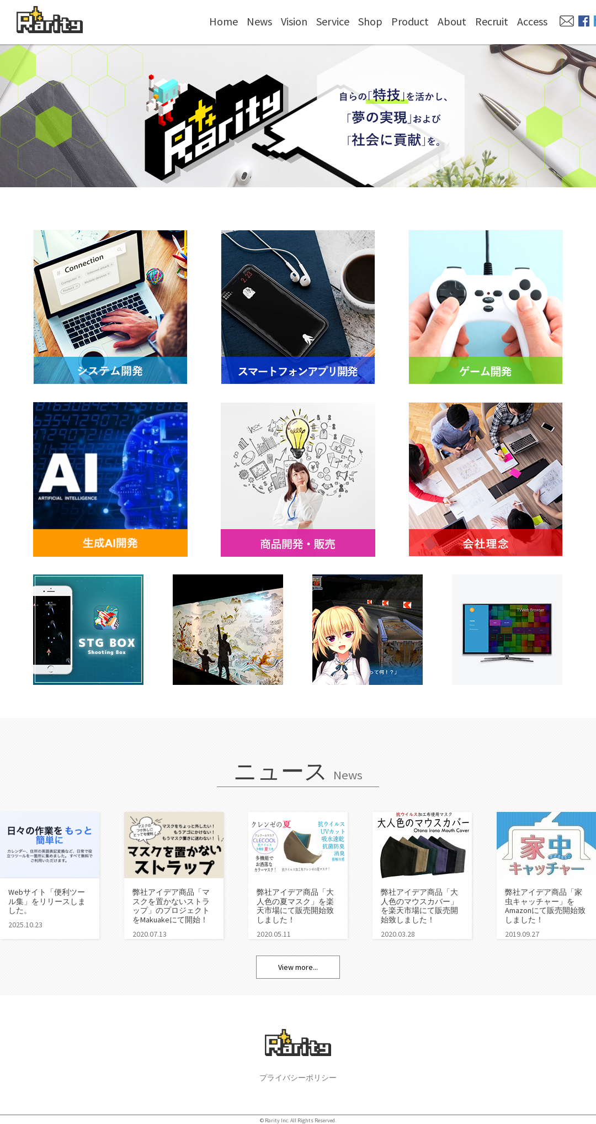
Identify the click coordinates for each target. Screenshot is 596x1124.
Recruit (491, 21)
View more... (298, 967)
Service (332, 21)
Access (532, 21)
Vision (294, 21)
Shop (370, 21)
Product (410, 21)
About (452, 21)
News (259, 21)
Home (223, 21)
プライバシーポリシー (298, 1078)
